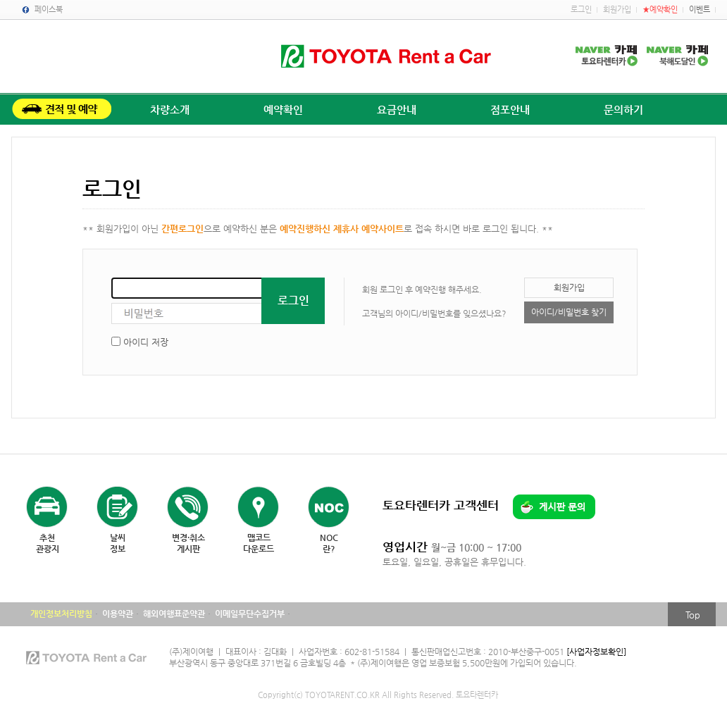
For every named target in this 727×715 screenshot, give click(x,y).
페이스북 (49, 9)
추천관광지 (47, 543)
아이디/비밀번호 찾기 (569, 312)
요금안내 (396, 110)
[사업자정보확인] (596, 652)
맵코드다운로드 (258, 543)
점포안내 (510, 110)
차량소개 (169, 110)
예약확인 (283, 110)
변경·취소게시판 (188, 543)
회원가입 (617, 9)
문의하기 (623, 110)
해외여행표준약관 (174, 613)
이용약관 (117, 613)
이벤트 (699, 9)
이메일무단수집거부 (250, 613)
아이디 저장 (145, 342)
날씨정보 (117, 543)
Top (692, 614)
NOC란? (329, 543)
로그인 (581, 9)
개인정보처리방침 (61, 613)
